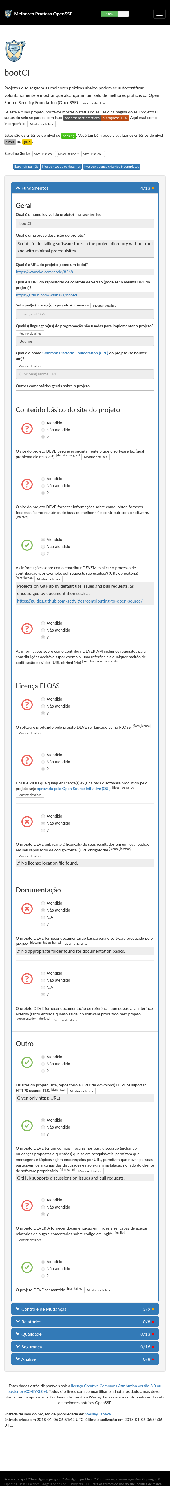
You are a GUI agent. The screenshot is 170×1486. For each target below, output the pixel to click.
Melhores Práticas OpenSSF (43, 14)
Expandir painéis (26, 166)
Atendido (44, 423)
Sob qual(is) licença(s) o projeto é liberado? (52, 305)
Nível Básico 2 (68, 154)
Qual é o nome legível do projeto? (45, 214)
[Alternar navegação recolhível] (159, 14)
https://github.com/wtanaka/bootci (46, 294)
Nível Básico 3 (93, 154)
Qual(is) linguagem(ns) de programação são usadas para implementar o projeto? (84, 325)
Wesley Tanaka (98, 1413)
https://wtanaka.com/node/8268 (44, 271)
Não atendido (44, 430)
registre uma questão (126, 1479)
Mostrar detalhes (94, 103)
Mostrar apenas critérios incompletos (111, 166)
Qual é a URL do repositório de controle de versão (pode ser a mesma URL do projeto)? (83, 284)
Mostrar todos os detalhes (61, 166)
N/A (44, 917)
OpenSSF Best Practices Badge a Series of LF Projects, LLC (47, 1484)
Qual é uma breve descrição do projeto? (50, 235)
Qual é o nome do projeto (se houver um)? (81, 355)
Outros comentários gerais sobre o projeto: (53, 385)
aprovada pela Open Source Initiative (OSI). (74, 788)
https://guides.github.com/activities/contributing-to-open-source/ (80, 600)
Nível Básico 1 (44, 154)
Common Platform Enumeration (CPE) (75, 352)
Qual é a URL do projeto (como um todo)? (52, 264)
